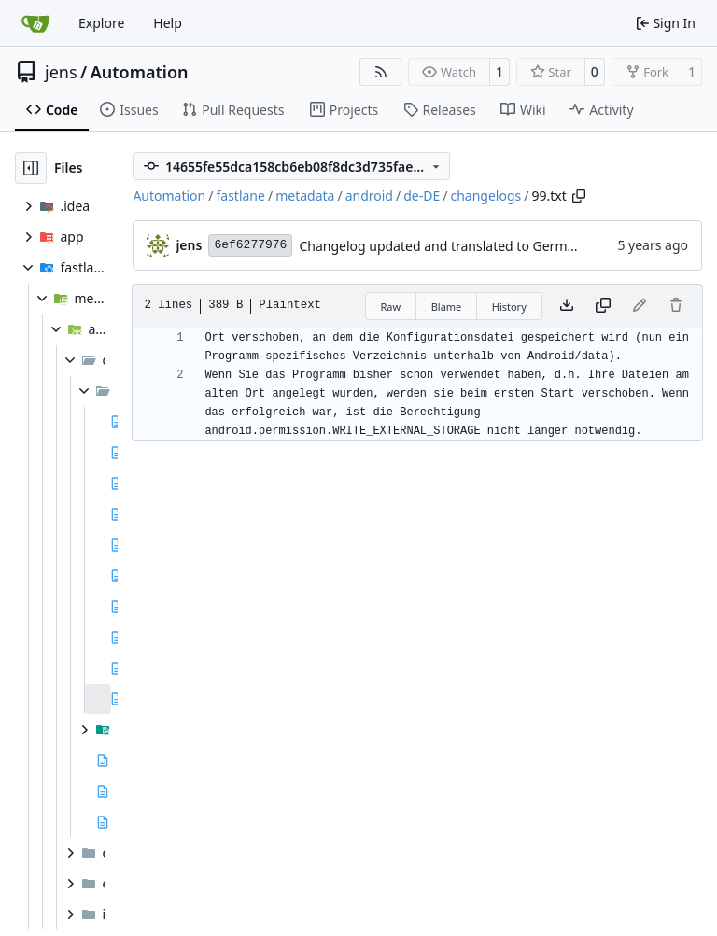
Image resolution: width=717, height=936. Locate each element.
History (509, 307)
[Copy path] (578, 196)
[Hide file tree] (31, 168)
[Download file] (567, 306)
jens (61, 72)
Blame (446, 307)
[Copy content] (603, 306)
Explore (101, 23)
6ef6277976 (250, 245)
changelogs (485, 195)
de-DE (421, 195)
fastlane (240, 195)
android (369, 195)
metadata (304, 195)
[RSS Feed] (380, 72)
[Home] (35, 23)
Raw (391, 307)
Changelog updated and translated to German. (442, 246)
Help (167, 23)
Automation (140, 72)
